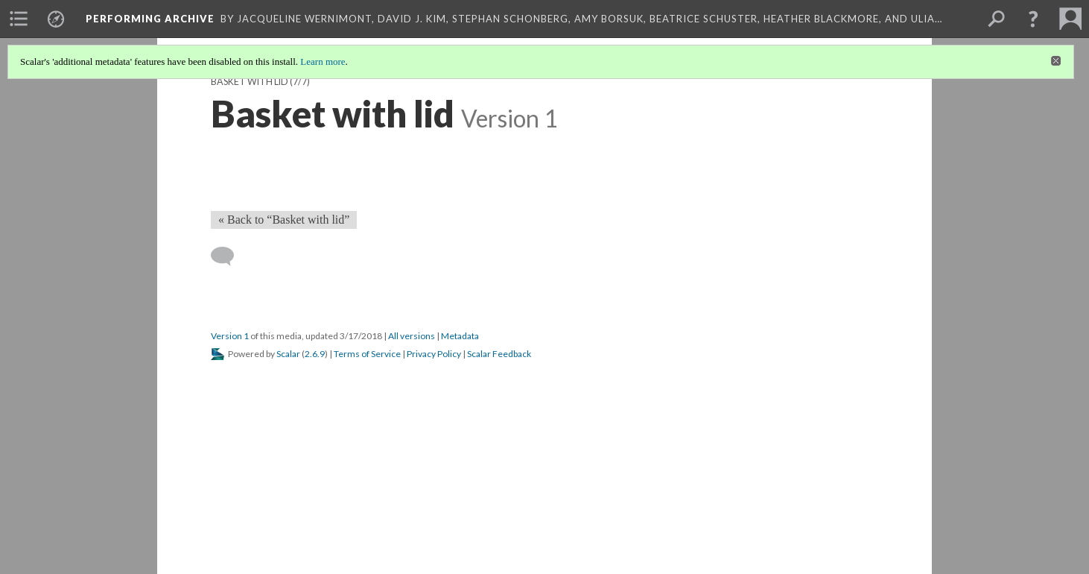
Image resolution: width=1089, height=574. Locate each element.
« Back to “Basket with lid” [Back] (283, 219)
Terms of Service (367, 353)
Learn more (322, 61)
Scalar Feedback (499, 353)
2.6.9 (315, 353)
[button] (1033, 18)
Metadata (460, 335)
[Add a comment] (229, 256)
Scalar (288, 353)
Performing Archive (150, 19)
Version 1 (230, 335)
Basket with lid (249, 81)
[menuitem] (18, 18)
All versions (411, 335)
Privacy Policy (434, 353)
